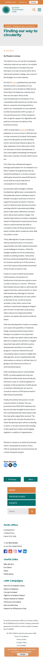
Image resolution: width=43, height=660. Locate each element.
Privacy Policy (21, 639)
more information (26, 651)
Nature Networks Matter (14, 598)
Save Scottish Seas (11, 605)
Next (30, 479)
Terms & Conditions (21, 636)
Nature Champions (11, 589)
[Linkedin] (15, 465)
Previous (12, 479)
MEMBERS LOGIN (10, 2)
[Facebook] (6, 465)
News (6, 571)
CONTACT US (23, 2)
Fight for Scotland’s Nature (14, 595)
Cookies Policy (21, 642)
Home (12, 10)
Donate (33, 2)
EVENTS (13, 503)
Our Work (8, 567)
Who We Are (9, 564)
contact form (17, 546)
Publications (9, 574)
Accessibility (21, 645)
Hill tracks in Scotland (12, 602)
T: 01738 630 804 (11, 543)
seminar (23, 130)
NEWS (12, 490)
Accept (22, 654)
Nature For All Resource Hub (15, 608)
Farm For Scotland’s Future (14, 585)
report (14, 82)
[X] (10, 465)
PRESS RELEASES (17, 496)
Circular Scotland (10, 592)
